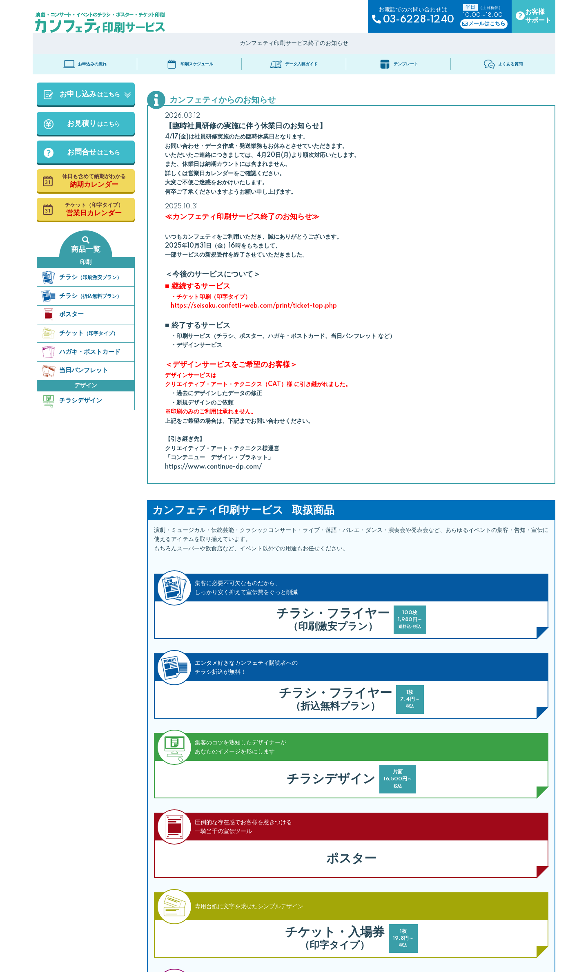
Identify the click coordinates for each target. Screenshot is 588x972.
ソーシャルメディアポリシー (309, 956)
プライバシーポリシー (242, 956)
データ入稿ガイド (294, 64)
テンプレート (398, 64)
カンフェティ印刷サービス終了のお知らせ (294, 43)
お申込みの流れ (85, 64)
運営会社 (360, 956)
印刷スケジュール (189, 64)
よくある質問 (503, 64)
